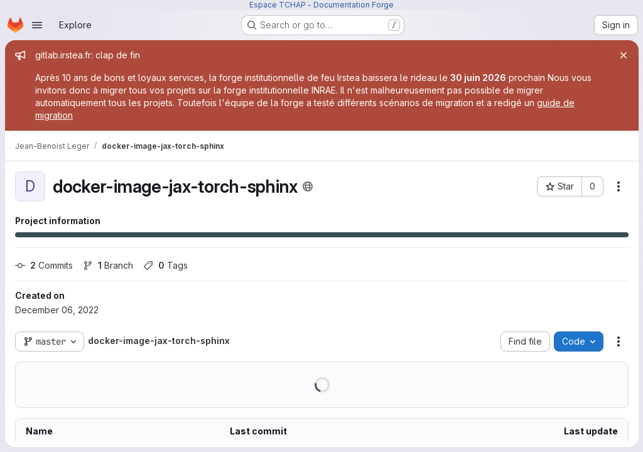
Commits (44, 265)
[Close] (622, 55)
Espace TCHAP (277, 4)
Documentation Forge (353, 4)
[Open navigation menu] (37, 25)
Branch (108, 265)
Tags (165, 265)
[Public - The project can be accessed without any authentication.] (308, 186)
